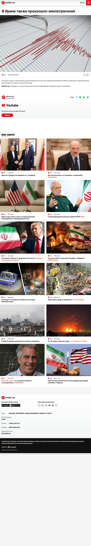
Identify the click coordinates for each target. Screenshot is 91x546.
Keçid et (7, 115)
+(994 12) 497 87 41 (14, 423)
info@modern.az (6, 433)
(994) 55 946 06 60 (14, 427)
